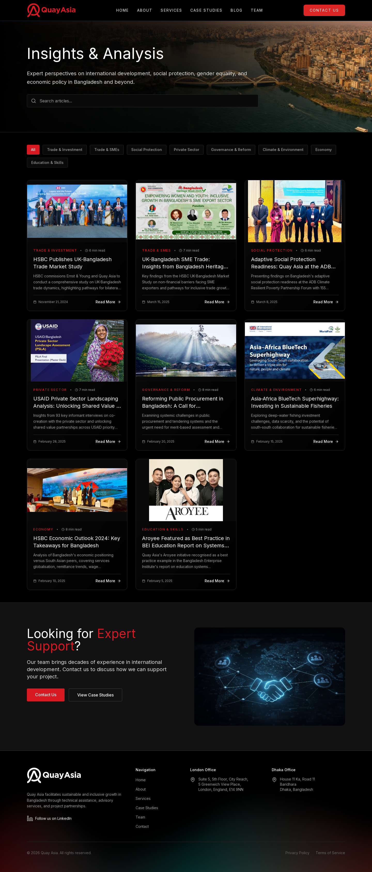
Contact (142, 826)
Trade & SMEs (106, 149)
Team (257, 10)
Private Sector (186, 149)
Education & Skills (47, 162)
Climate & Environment (283, 149)
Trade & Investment (64, 149)
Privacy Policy (297, 853)
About (145, 10)
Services (171, 10)
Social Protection (146, 149)
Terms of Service (330, 853)
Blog (236, 10)
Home (122, 10)
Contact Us (324, 10)
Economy (323, 149)
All (33, 149)
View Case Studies (95, 694)
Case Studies (206, 10)
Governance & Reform (231, 149)
